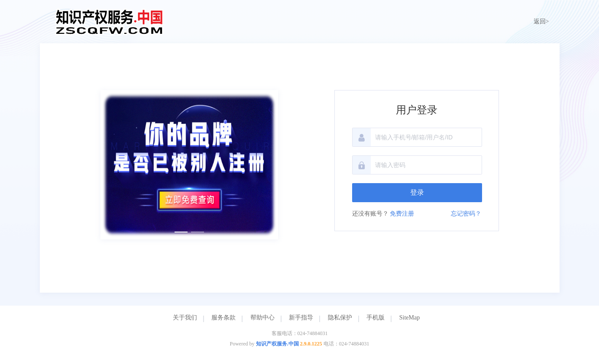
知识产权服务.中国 (277, 344)
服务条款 (223, 317)
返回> (541, 21)
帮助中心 (262, 317)
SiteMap (409, 317)
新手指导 (301, 317)
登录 (417, 192)
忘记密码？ (466, 213)
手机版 (375, 317)
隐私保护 (340, 317)
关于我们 (185, 317)
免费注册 (402, 213)
